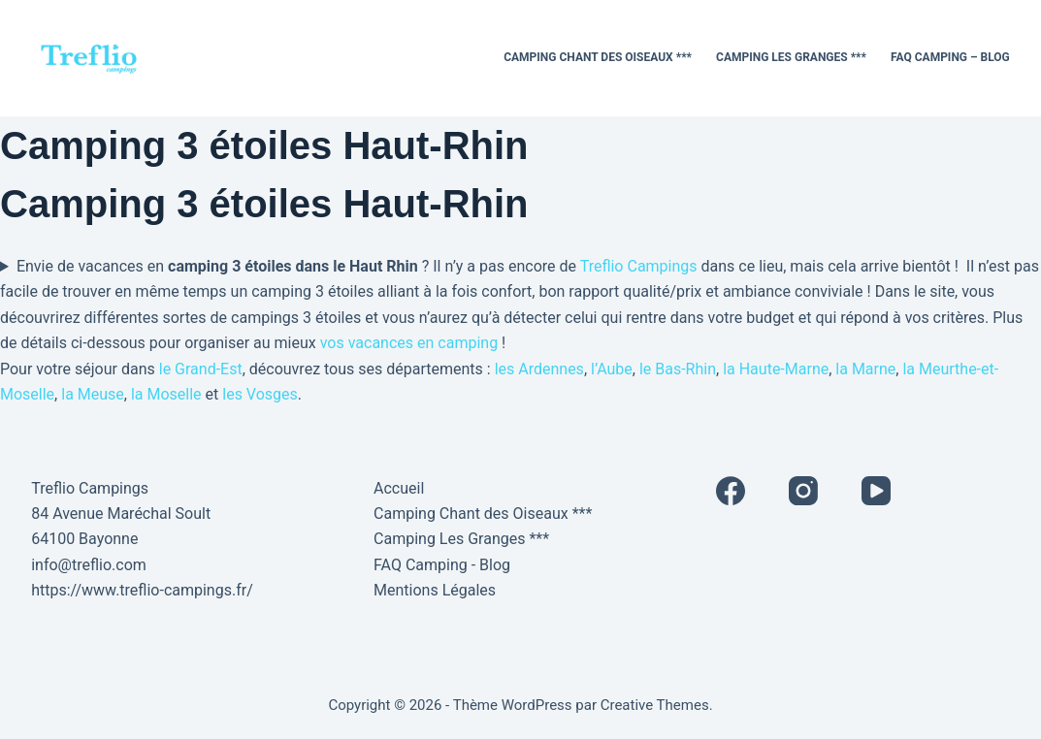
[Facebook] (730, 490)
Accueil (399, 488)
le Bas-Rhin (677, 369)
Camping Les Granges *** (791, 57)
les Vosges (260, 394)
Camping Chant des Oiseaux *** (598, 57)
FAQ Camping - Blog (442, 565)
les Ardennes (539, 369)
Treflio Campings (639, 266)
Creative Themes (655, 705)
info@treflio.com (88, 565)
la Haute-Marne (776, 369)
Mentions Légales (435, 590)
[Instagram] (803, 490)
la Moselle (166, 394)
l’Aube (612, 369)
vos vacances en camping (409, 343)
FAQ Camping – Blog (950, 57)
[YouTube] (876, 490)
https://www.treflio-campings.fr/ (142, 590)
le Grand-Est (201, 369)
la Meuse (92, 394)
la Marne (865, 369)
